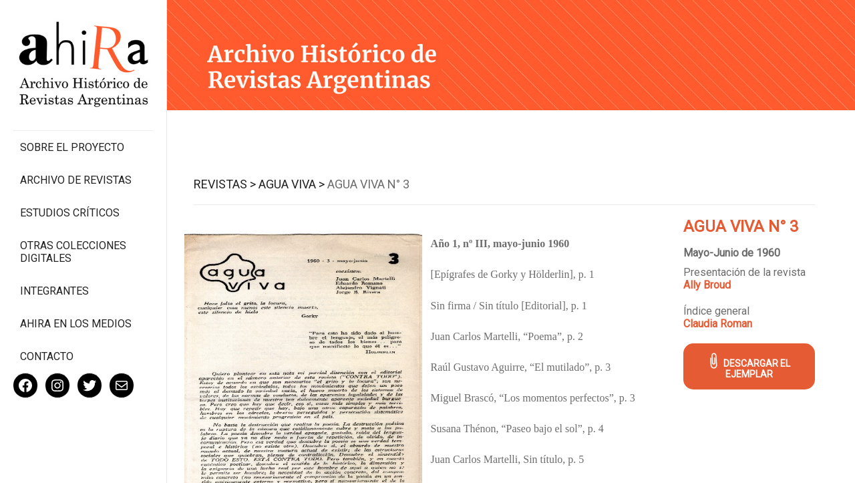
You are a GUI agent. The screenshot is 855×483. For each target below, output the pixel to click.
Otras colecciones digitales (73, 252)
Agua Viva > (292, 184)
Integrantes (54, 291)
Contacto (46, 356)
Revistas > (225, 184)
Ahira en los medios (76, 323)
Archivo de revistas (76, 180)
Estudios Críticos (70, 212)
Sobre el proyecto (72, 147)
